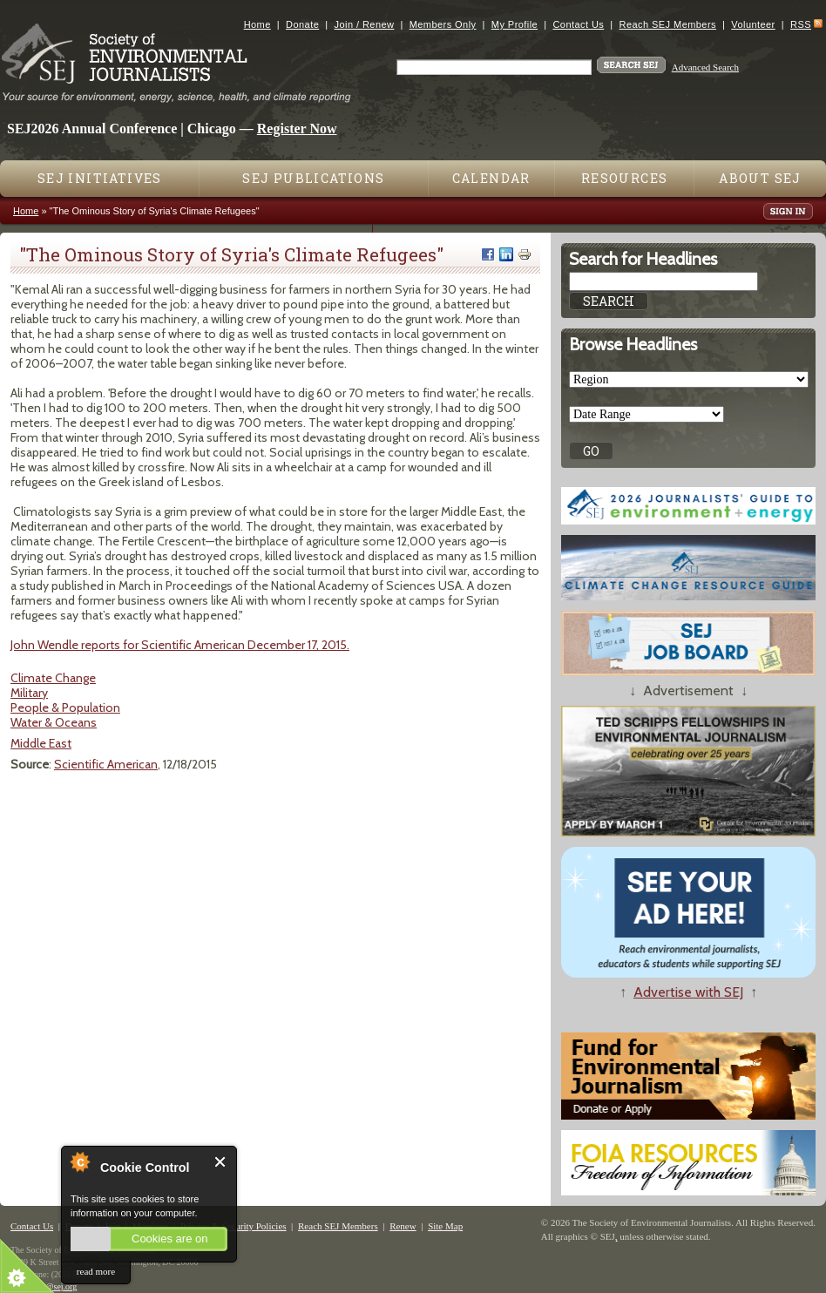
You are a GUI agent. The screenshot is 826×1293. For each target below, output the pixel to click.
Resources (624, 178)
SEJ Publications (313, 178)
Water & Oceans (53, 722)
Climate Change (53, 678)
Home (257, 24)
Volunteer (753, 24)
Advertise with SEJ (688, 992)
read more (96, 1271)
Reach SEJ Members (668, 24)
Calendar (491, 178)
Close (221, 1162)
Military (29, 693)
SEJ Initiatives (99, 178)
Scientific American (106, 764)
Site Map (445, 1226)
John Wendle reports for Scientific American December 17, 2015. (179, 645)
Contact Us (578, 24)
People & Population (65, 707)
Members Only (443, 24)
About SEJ (760, 178)
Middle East (40, 743)
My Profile (514, 24)
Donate (302, 24)
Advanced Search (705, 67)
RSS (800, 24)
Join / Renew (365, 24)
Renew (402, 1226)
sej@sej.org (56, 1286)
